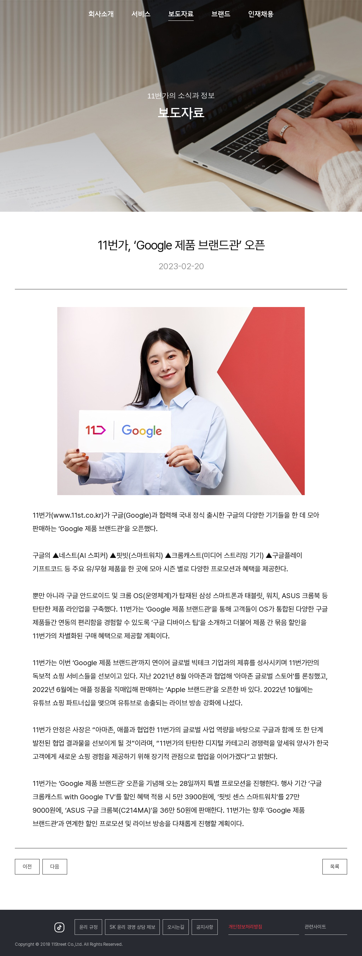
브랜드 (220, 13)
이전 (27, 867)
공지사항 (204, 927)
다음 (54, 867)
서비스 (141, 13)
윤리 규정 (88, 927)
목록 (334, 867)
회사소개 (101, 13)
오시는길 (175, 927)
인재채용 (261, 13)
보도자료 (181, 13)
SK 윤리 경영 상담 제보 (132, 927)
